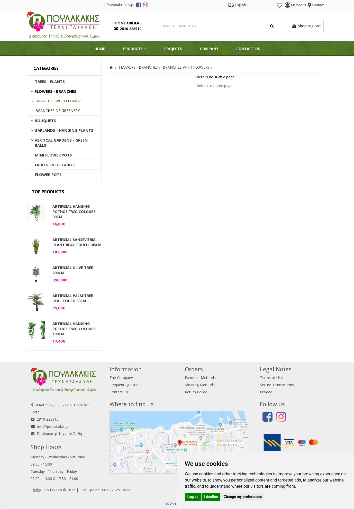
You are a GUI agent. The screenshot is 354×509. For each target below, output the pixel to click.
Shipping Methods (200, 384)
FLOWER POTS (48, 174)
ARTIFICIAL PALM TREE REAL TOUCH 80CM (72, 298)
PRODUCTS (134, 48)
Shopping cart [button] (306, 26)
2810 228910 (130, 28)
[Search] (216, 26)
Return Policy (196, 392)
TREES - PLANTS (50, 81)
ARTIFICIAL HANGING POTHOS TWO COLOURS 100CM (74, 328)
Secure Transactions (277, 384)
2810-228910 (48, 419)
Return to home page (214, 85)
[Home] (111, 67)
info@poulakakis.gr (53, 426)
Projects (173, 48)
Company (209, 48)
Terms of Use (271, 377)
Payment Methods (200, 377)
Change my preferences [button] (243, 497)
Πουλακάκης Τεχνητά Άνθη (59, 433)
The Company (121, 377)
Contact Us (248, 48)
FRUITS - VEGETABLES (55, 164)
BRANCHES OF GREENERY (57, 110)
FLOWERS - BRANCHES (55, 91)
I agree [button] (192, 497)
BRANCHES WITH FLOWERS (59, 100)
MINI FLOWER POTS (53, 155)
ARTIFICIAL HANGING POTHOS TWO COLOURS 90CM (74, 211)
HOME (99, 48)
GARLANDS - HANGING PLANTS (64, 130)
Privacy (266, 392)
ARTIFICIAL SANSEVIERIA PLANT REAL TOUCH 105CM (77, 242)
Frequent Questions (126, 384)
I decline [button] (211, 497)
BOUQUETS (45, 120)
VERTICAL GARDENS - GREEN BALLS (61, 142)
